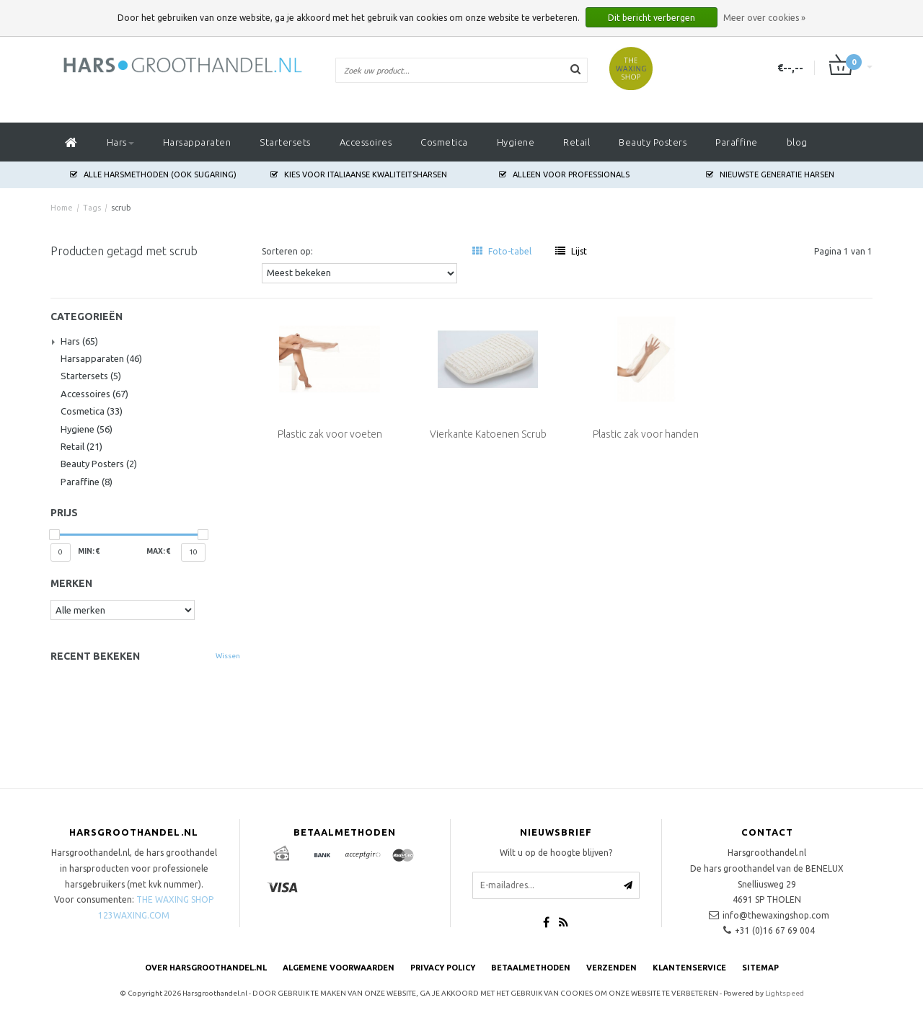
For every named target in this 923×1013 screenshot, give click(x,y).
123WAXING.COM (133, 915)
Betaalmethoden (530, 967)
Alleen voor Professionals (564, 174)
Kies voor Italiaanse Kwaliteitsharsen (358, 174)
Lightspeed (784, 993)
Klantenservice (689, 967)
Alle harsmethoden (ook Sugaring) (153, 174)
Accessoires (366, 142)
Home (61, 207)
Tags (92, 207)
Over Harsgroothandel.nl (206, 967)
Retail (576, 142)
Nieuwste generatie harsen (770, 174)
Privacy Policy (442, 967)
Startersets (285, 142)
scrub (121, 207)
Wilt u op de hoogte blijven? (556, 852)
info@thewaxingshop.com (776, 915)
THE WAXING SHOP (174, 899)
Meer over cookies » (764, 17)
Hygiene (516, 142)
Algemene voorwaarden (338, 967)
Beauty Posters (652, 142)
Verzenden (611, 967)
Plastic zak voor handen (646, 434)
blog (797, 142)
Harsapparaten (197, 142)
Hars (120, 142)
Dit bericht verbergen (651, 17)
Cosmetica (444, 142)
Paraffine (736, 142)
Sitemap (760, 967)
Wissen (228, 656)
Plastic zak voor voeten (330, 434)
